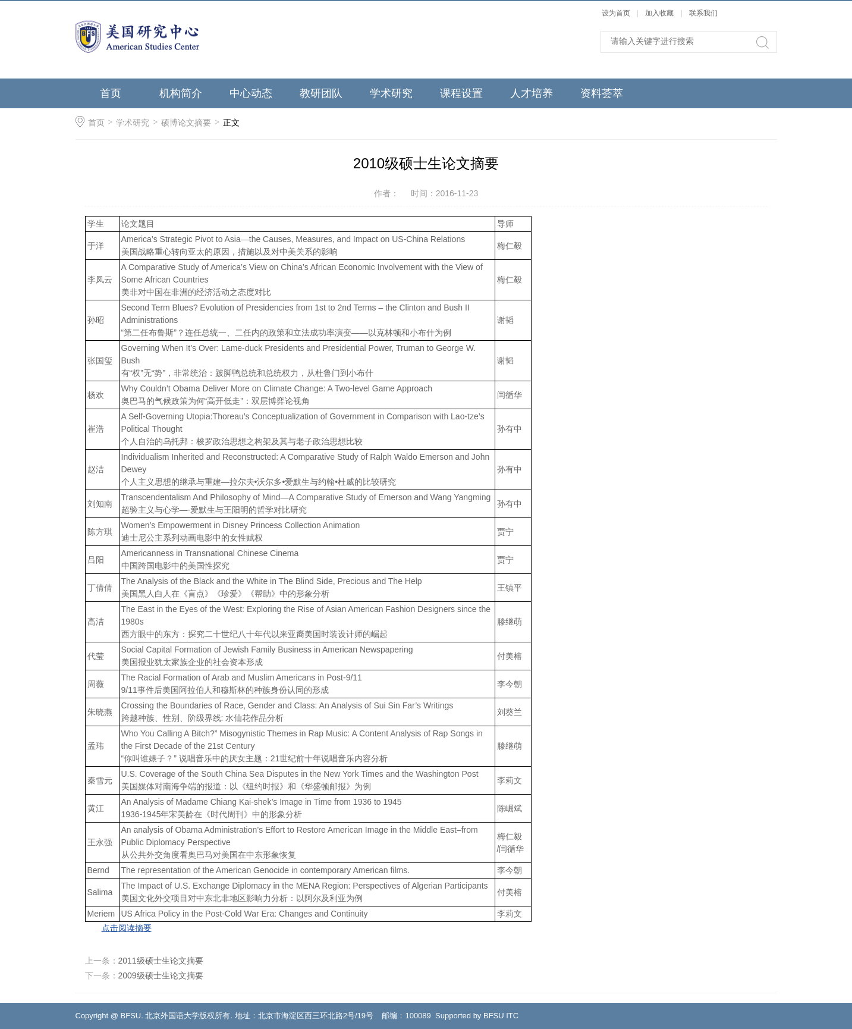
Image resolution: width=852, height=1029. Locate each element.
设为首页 (616, 13)
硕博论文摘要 (186, 122)
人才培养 (531, 93)
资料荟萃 (601, 93)
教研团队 (321, 93)
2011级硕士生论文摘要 (160, 960)
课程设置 (461, 93)
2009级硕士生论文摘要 (160, 975)
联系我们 (703, 13)
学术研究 (391, 93)
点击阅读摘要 (127, 928)
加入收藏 (659, 13)
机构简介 (180, 93)
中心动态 (250, 93)
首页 (110, 93)
